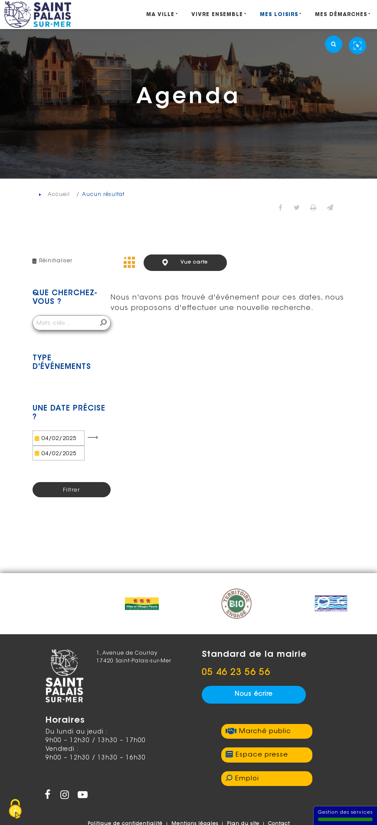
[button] (330, 208)
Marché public (265, 731)
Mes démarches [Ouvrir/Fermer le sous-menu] (341, 14)
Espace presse (262, 755)
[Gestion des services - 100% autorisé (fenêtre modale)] (15, 810)
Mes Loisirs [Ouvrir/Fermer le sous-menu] (279, 14)
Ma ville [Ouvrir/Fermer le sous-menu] (160, 14)
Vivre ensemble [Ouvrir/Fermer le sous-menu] (217, 14)
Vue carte (194, 262)
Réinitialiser (55, 261)
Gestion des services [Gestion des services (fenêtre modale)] (345, 815)
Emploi (247, 779)
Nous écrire (253, 694)
